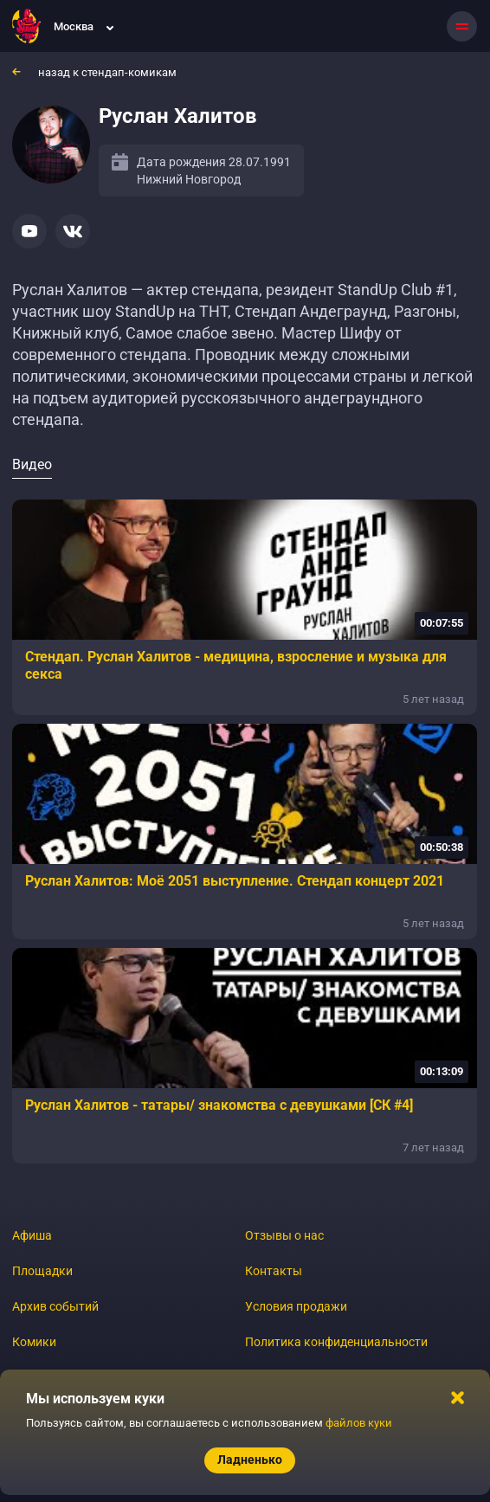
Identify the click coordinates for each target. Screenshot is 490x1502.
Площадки (42, 1271)
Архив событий (55, 1306)
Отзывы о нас (284, 1235)
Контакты (273, 1271)
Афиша (32, 1235)
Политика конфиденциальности (336, 1342)
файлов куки (359, 1422)
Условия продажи (296, 1306)
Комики (34, 1342)
